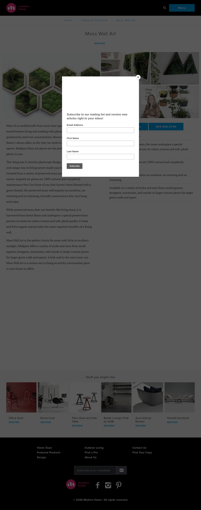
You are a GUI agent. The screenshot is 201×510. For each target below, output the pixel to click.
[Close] (138, 77)
